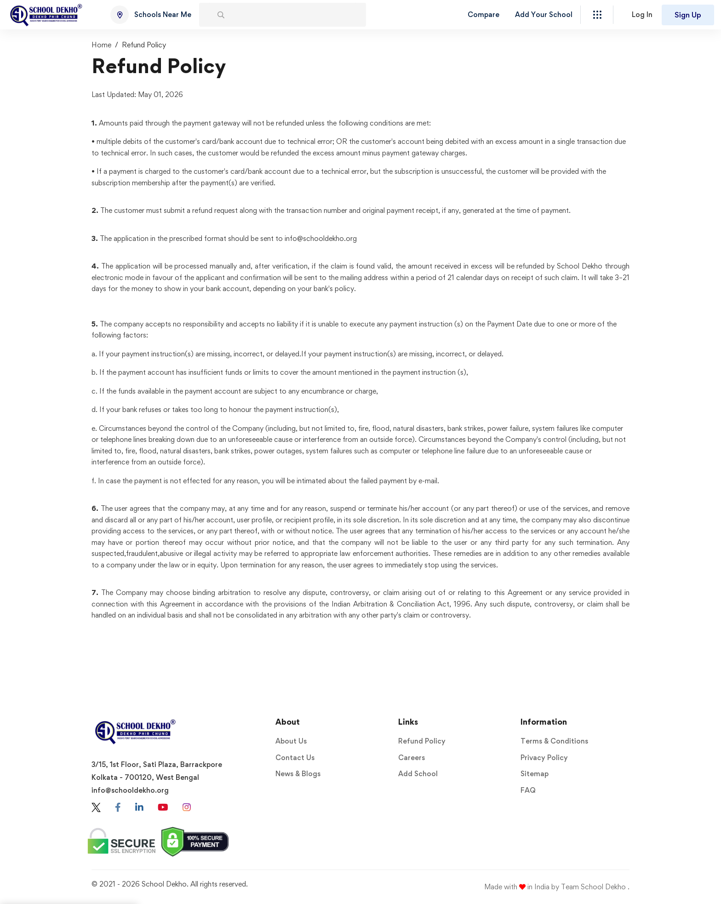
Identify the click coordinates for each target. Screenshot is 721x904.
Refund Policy (422, 741)
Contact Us (295, 757)
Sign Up (688, 14)
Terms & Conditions (554, 741)
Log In (642, 14)
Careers (411, 757)
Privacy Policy (544, 757)
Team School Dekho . (595, 886)
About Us (291, 741)
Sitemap (535, 773)
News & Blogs (297, 773)
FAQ (528, 790)
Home (101, 44)
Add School (418, 773)
